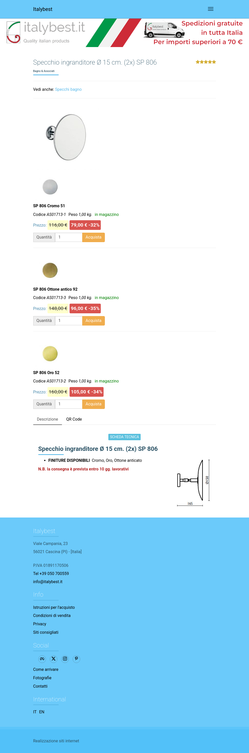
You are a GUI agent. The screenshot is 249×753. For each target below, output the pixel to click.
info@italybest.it (47, 581)
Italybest (43, 9)
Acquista (94, 237)
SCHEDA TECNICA (124, 437)
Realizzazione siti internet (56, 741)
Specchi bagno (68, 89)
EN (41, 712)
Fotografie (42, 677)
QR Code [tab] (74, 419)
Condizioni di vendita (52, 615)
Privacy (39, 624)
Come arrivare (46, 669)
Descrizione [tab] (47, 419)
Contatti (40, 686)
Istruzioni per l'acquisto (54, 607)
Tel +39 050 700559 (51, 573)
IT (35, 712)
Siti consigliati (46, 632)
